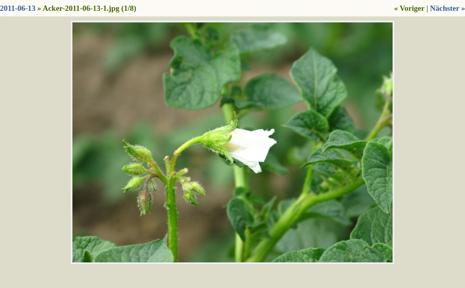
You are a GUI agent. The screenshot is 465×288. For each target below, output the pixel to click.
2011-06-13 (17, 8)
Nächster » (447, 8)
